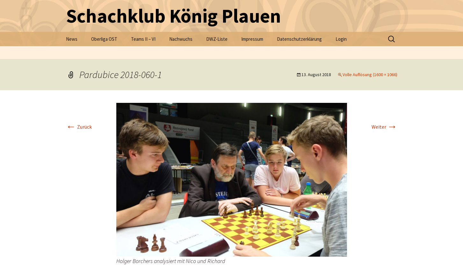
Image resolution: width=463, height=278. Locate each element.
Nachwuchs (180, 39)
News (71, 39)
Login (341, 39)
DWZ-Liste (217, 39)
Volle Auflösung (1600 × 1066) (370, 74)
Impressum (252, 39)
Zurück (79, 127)
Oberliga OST (104, 39)
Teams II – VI (143, 39)
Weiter (384, 127)
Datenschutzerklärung (299, 39)
